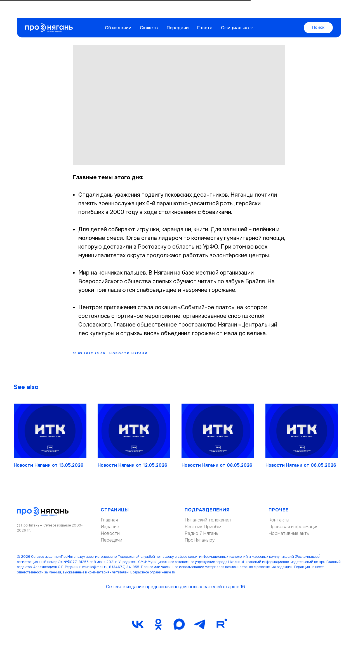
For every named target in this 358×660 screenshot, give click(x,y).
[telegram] (200, 628)
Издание (110, 530)
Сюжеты (149, 10)
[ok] (158, 628)
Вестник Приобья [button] (204, 530)
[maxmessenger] (179, 628)
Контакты (278, 524)
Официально (235, 10)
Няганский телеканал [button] (208, 524)
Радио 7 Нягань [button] (201, 537)
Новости (110, 537)
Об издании (118, 10)
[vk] (138, 628)
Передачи (178, 10)
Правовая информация (293, 530)
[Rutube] (220, 628)
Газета (205, 10)
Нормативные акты (289, 537)
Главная (109, 524)
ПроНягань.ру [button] (200, 544)
